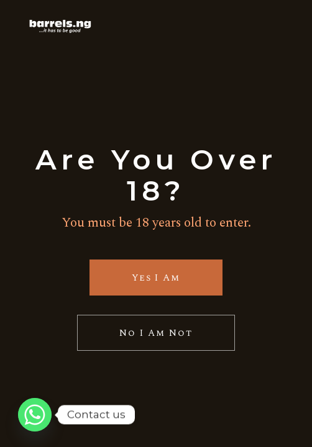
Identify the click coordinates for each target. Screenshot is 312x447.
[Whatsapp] (35, 414)
